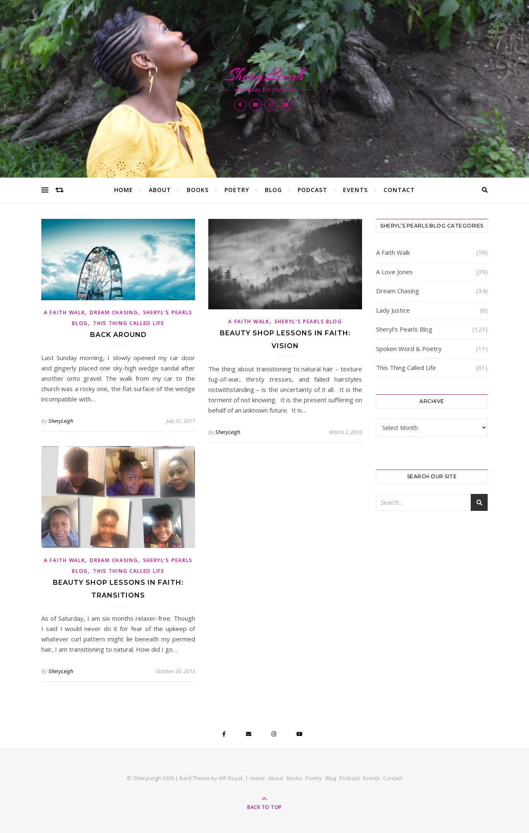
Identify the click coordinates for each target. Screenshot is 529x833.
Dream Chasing (114, 312)
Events (355, 190)
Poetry (236, 190)
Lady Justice (393, 310)
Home (123, 190)
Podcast (312, 190)
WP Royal (230, 778)
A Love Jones (394, 272)
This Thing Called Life (128, 323)
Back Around (118, 335)
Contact (399, 190)
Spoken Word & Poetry (409, 348)
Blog (273, 190)
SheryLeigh (264, 75)
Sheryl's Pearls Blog (308, 321)
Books (198, 190)
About (160, 190)
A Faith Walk (64, 312)
